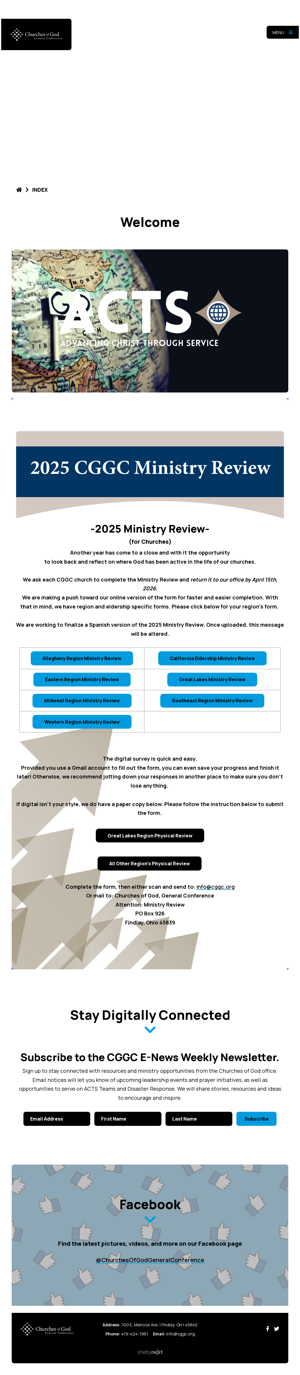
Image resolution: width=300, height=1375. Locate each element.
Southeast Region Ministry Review (212, 700)
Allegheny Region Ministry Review (81, 658)
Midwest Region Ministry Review (82, 700)
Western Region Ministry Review (82, 722)
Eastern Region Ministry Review (82, 679)
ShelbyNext (150, 1352)
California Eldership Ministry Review (212, 658)
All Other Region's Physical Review (149, 863)
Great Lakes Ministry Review (212, 679)
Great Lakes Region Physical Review (150, 835)
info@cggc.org (216, 886)
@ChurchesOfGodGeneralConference (150, 1260)
